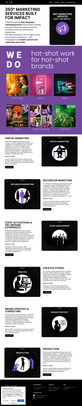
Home (50, 2)
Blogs (62, 2)
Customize (5, 400)
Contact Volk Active (71, 2)
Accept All (20, 400)
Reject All (13, 400)
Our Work (57, 2)
